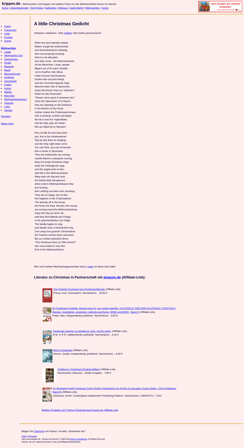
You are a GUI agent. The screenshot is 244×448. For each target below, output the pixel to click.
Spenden (6, 116)
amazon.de (112, 277)
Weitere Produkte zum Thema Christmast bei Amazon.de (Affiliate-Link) (80, 410)
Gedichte (9, 77)
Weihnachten (92, 8)
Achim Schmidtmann (78, 439)
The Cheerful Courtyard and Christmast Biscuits (79, 289)
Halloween (51, 8)
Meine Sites (7, 123)
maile (90, 266)
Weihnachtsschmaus (15, 99)
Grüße (7, 62)
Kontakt (8, 37)
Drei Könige (36, 8)
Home (5, 8)
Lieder (7, 52)
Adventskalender (19, 8)
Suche (104, 8)
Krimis (7, 88)
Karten (7, 84)
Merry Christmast (62, 350)
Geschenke (10, 81)
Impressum (10, 30)
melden (68, 33)
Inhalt (24, 436)
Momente (9, 95)
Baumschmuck (12, 73)
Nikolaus (63, 8)
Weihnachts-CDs (13, 55)
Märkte (8, 92)
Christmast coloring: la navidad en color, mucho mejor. (82, 331)
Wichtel (8, 110)
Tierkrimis (39, 431)
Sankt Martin (76, 8)
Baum (7, 70)
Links (7, 33)
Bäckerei (9, 66)
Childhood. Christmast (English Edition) (78, 369)
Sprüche (8, 103)
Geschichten (11, 59)
